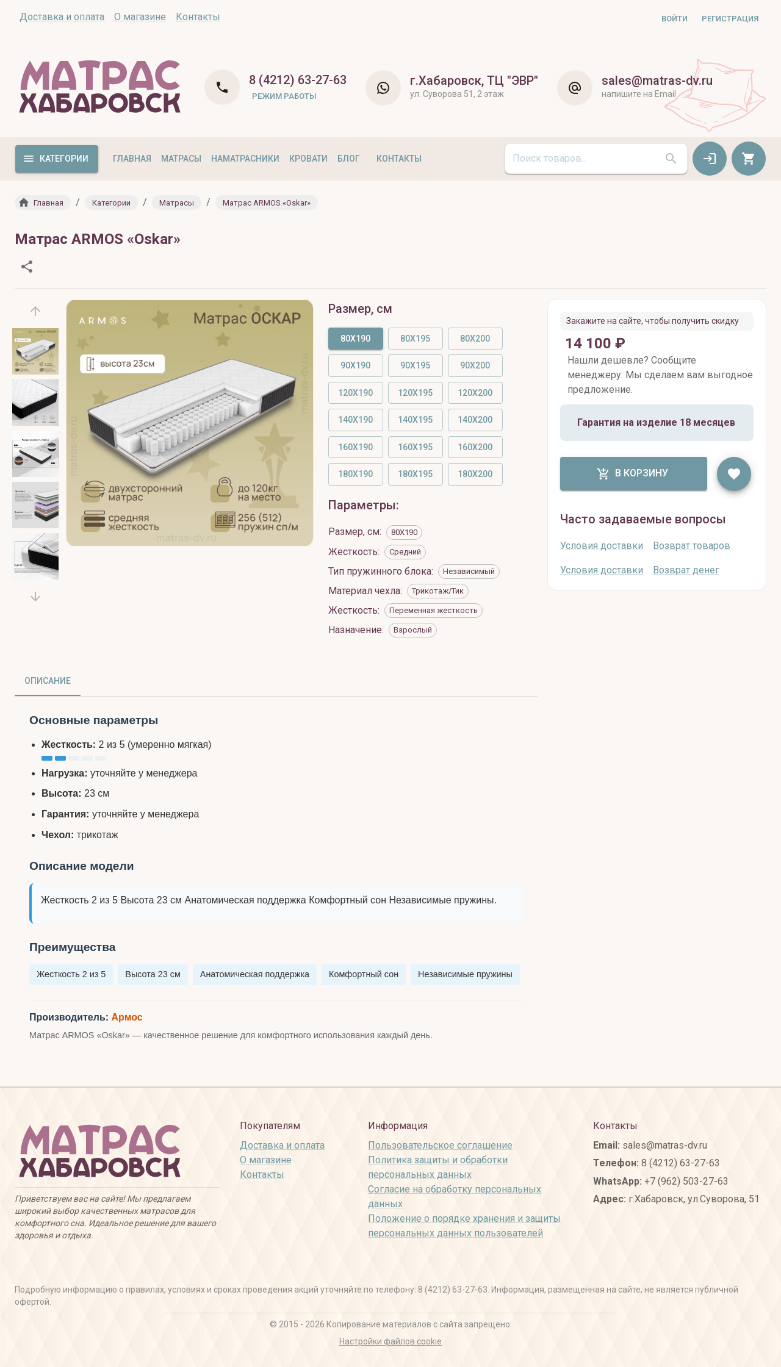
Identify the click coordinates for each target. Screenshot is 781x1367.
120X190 (355, 393)
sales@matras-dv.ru (657, 80)
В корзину (632, 474)
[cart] (749, 159)
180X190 (355, 474)
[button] (43, 202)
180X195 (415, 474)
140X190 (355, 420)
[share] (27, 266)
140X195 (415, 420)
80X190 (355, 338)
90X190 (355, 365)
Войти (674, 18)
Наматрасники (245, 158)
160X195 (415, 447)
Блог (348, 158)
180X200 (475, 474)
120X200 (475, 393)
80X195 (415, 338)
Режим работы (284, 96)
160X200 (475, 447)
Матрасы (181, 158)
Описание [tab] (47, 681)
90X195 (415, 365)
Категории (55, 158)
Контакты (399, 158)
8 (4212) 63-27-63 (298, 80)
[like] (734, 474)
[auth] (710, 159)
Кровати (308, 158)
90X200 (475, 365)
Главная (132, 158)
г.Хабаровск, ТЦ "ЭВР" (474, 80)
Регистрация (730, 18)
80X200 (475, 338)
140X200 (475, 420)
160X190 (355, 447)
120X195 (415, 393)
